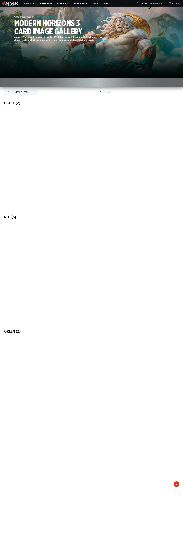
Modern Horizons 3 (47, 16)
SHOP (96, 3)
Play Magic (63, 3)
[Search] (100, 92)
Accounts (175, 3)
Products (30, 3)
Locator (141, 3)
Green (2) (12, 331)
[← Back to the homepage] (10, 3)
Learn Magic (81, 3)
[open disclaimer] (176, 484)
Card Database (158, 3)
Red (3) (10, 217)
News (106, 3)
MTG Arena (46, 3)
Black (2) (12, 103)
